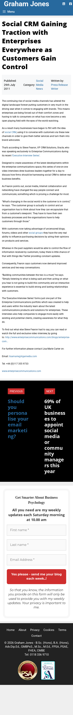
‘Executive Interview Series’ (26, 155)
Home (11, 630)
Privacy (35, 630)
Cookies (48, 630)
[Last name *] (36, 544)
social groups (36, 232)
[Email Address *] (36, 559)
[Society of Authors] (47, 679)
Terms (62, 630)
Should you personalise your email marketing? (18, 418)
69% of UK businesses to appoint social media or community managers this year (54, 436)
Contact (36, 636)
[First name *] (36, 530)
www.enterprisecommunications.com (21, 371)
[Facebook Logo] (70, 3)
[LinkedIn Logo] (63, 3)
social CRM (10, 132)
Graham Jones (26, 4)
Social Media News (39, 84)
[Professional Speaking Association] (28, 679)
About (22, 630)
